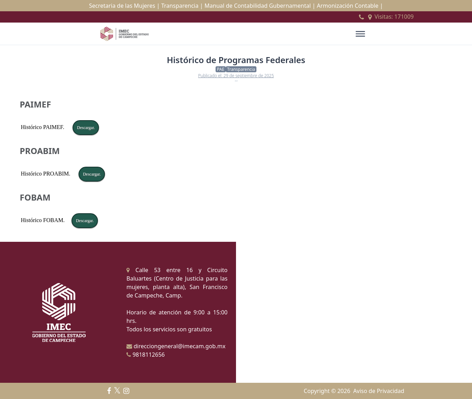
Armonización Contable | (350, 6)
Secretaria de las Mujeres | (124, 6)
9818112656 (145, 354)
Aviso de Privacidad (378, 391)
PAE (220, 69)
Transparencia (241, 69)
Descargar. (86, 127)
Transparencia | (182, 6)
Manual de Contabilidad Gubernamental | (260, 6)
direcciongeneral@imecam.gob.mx (175, 346)
